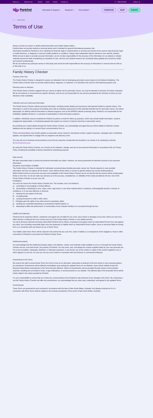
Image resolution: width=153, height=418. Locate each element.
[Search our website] (136, 2)
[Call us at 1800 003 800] (122, 2)
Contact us (64, 2)
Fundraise (109, 10)
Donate (134, 10)
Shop (122, 10)
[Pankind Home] (22, 10)
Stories (40, 2)
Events (55, 2)
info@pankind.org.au (22, 143)
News (48, 2)
